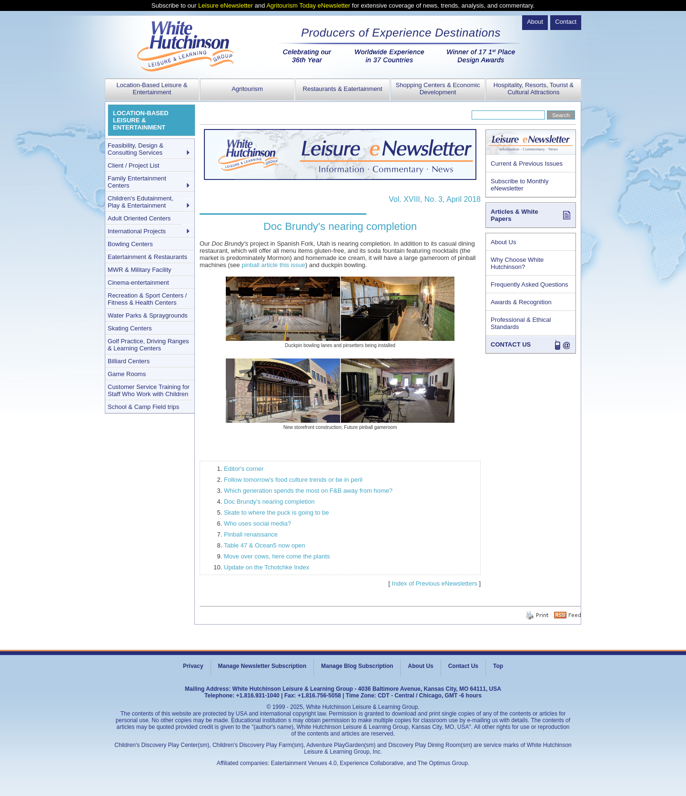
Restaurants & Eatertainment (343, 88)
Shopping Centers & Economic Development (437, 88)
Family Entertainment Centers (137, 182)
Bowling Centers (130, 244)
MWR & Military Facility (140, 269)
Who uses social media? (257, 523)
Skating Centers (130, 328)
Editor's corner (243, 468)
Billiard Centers (129, 361)
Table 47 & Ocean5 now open (264, 545)
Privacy (193, 666)
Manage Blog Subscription (357, 666)
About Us (503, 242)
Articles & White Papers (514, 215)
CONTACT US (511, 344)
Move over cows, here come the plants (277, 556)
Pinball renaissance (251, 534)
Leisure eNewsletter (225, 5)
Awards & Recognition (521, 302)
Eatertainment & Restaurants (147, 256)
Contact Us (463, 666)
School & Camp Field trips (143, 406)
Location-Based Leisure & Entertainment (152, 88)
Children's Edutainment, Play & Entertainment (140, 202)
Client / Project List (133, 165)
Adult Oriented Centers (139, 218)
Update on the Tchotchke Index (266, 567)
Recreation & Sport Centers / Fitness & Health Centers (147, 299)
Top (498, 666)
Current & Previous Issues (527, 163)
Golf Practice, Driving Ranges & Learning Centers (148, 345)
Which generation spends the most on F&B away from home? (308, 490)
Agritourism (247, 88)
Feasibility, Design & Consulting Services (135, 149)
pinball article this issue (273, 265)
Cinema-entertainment (138, 282)
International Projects (137, 231)
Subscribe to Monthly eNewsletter (519, 185)
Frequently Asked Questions (529, 284)
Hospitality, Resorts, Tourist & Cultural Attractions (534, 88)
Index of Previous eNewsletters (434, 583)
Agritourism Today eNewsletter (308, 5)
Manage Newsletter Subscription (262, 666)
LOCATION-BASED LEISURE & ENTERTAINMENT (141, 120)
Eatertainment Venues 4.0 (304, 763)
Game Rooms (127, 374)
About (535, 21)
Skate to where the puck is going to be (276, 512)
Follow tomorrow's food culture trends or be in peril (293, 479)
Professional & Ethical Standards (521, 323)
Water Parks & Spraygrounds (148, 315)
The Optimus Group (443, 763)
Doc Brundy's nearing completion (269, 501)
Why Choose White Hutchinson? (517, 263)
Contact (565, 21)
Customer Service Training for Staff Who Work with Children (149, 390)
